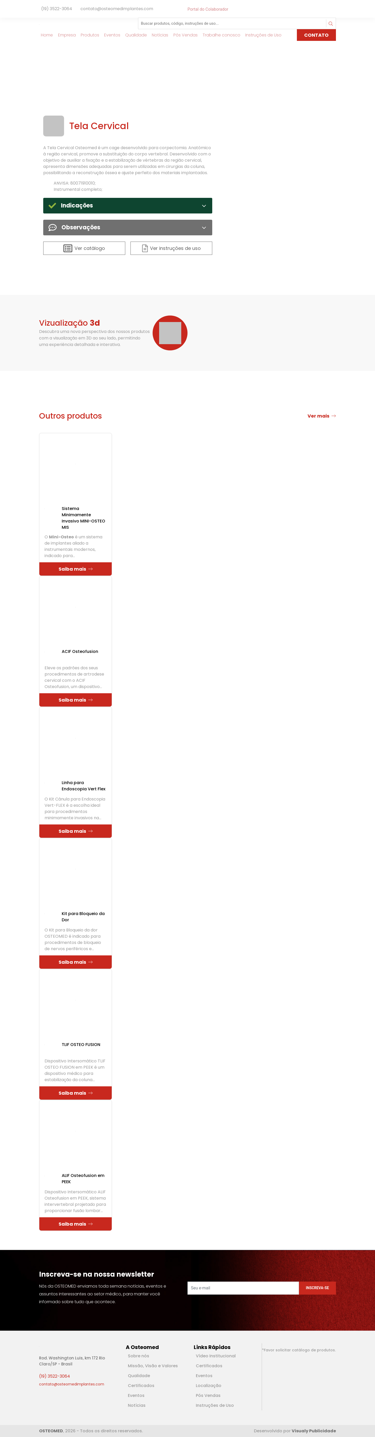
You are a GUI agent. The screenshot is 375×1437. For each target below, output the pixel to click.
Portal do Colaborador (208, 9)
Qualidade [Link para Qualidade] (134, 35)
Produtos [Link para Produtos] (88, 35)
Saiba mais (76, 569)
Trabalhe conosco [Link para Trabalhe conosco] (219, 35)
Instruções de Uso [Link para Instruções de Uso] (261, 35)
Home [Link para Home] (45, 35)
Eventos (136, 1395)
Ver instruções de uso (171, 248)
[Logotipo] (58, 23)
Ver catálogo (84, 248)
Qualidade (139, 1376)
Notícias (137, 1405)
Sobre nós (138, 1356)
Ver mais (322, 416)
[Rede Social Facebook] (328, 9)
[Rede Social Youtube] (333, 9)
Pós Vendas (208, 1395)
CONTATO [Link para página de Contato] (316, 35)
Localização (208, 1386)
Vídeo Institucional (216, 1356)
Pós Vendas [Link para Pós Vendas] (183, 35)
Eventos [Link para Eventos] (110, 35)
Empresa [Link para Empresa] (65, 35)
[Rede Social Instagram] (335, 9)
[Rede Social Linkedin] (331, 9)
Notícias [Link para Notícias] (158, 35)
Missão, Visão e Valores (153, 1366)
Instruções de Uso (215, 1405)
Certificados (141, 1386)
